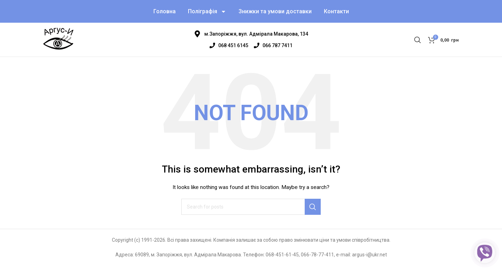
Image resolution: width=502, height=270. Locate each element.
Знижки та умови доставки (275, 12)
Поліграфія (207, 12)
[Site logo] (59, 42)
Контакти (336, 12)
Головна (164, 12)
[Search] (418, 43)
